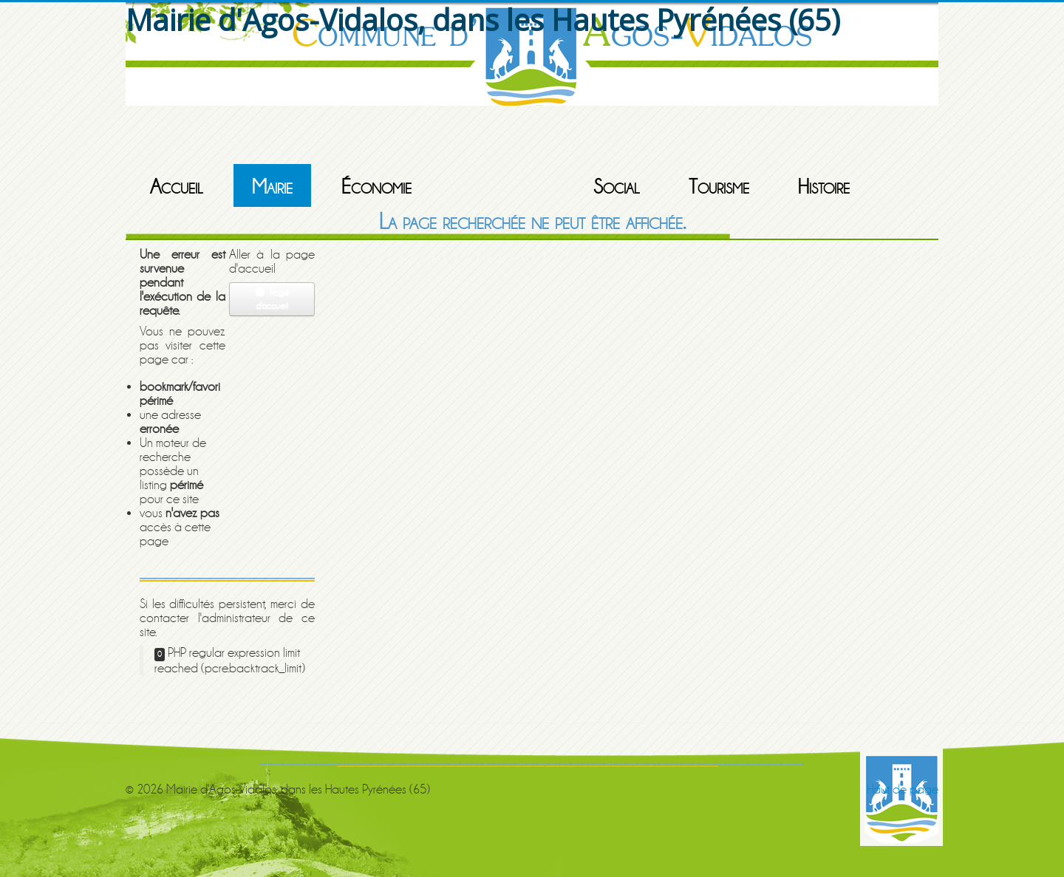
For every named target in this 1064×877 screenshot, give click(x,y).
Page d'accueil (272, 299)
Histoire (824, 187)
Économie (376, 187)
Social (616, 187)
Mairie (272, 187)
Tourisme (719, 187)
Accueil (176, 187)
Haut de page (902, 789)
